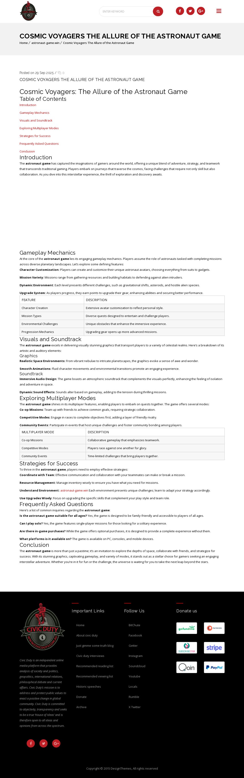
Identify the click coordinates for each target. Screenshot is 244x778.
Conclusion (27, 151)
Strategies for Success (35, 136)
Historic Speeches (88, 686)
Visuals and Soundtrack (36, 120)
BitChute (134, 625)
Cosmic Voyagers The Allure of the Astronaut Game (98, 43)
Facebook (135, 635)
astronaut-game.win (45, 43)
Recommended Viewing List (94, 676)
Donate (81, 697)
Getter (133, 646)
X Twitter (135, 707)
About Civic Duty (87, 635)
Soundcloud (137, 666)
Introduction (28, 105)
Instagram (136, 656)
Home (24, 43)
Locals (133, 686)
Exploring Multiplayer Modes (39, 128)
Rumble (134, 697)
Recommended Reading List (94, 666)
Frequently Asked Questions (39, 144)
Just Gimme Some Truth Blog (94, 646)
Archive (81, 707)
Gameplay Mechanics (34, 113)
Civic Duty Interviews (90, 656)
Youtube (134, 676)
